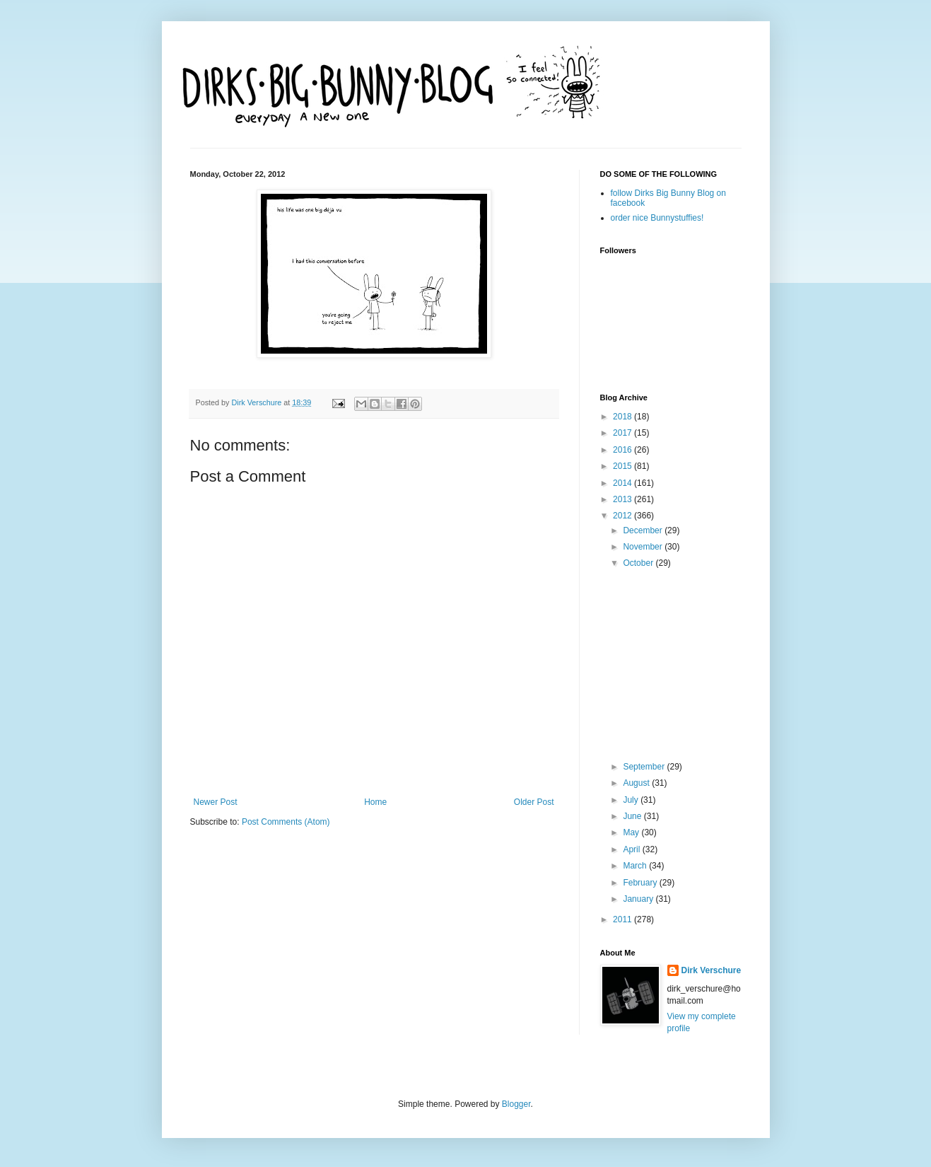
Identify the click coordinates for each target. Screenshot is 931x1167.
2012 (623, 516)
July (631, 800)
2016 (623, 450)
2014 (623, 483)
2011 (623, 919)
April (632, 849)
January (639, 899)
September (645, 767)
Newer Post (216, 802)
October (639, 563)
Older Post (534, 802)
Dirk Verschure (258, 402)
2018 (623, 417)
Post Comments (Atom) (286, 822)
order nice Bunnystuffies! (657, 218)
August (637, 783)
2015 (623, 466)
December (643, 530)
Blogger (516, 1104)
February (641, 883)
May (632, 832)
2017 (623, 433)
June (633, 816)
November (643, 547)
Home (375, 802)
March (636, 866)
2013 (623, 499)
